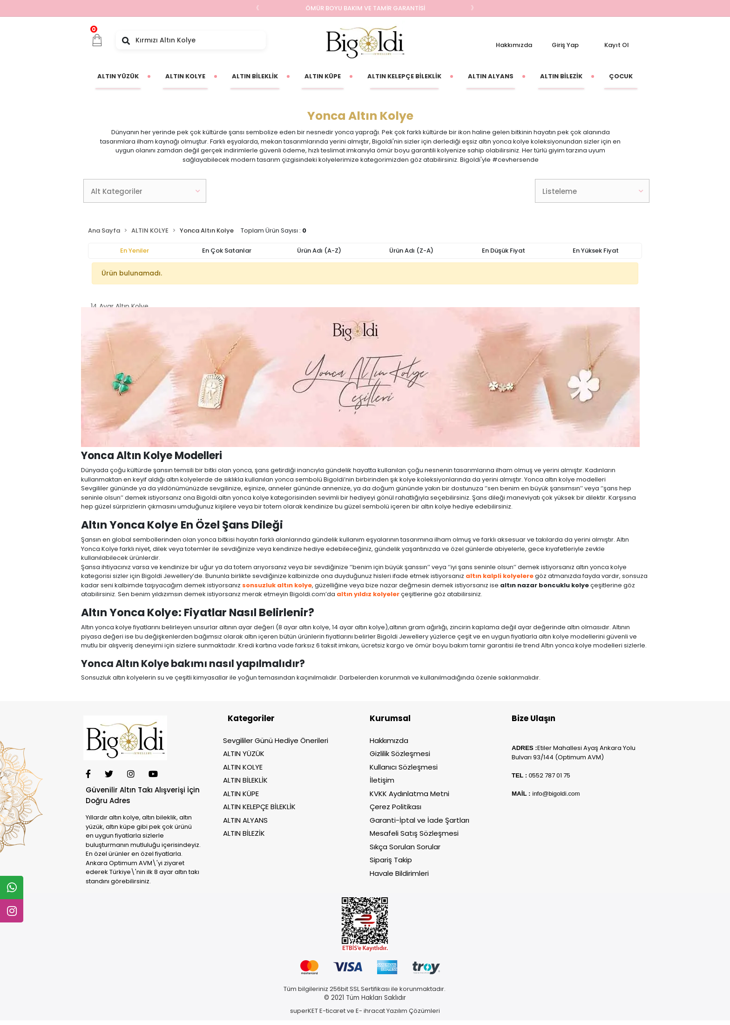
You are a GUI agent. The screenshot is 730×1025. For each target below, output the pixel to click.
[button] (97, 40)
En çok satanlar (226, 250)
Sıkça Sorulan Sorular (405, 847)
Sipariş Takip (391, 860)
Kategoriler (251, 718)
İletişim (382, 780)
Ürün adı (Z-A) (411, 250)
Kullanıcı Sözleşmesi (404, 767)
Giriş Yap (565, 45)
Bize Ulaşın (533, 718)
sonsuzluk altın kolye (277, 585)
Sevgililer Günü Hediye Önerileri (275, 740)
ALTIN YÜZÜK (243, 753)
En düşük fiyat (503, 250)
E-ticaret (332, 1010)
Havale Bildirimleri (399, 873)
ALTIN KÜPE (241, 793)
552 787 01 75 (551, 775)
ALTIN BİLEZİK (244, 833)
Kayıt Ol (616, 45)
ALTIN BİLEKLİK (245, 780)
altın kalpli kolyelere (500, 575)
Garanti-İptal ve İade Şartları (419, 820)
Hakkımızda (514, 45)
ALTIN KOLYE (243, 767)
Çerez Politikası (395, 807)
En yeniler (134, 250)
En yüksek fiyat (596, 250)
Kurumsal (390, 718)
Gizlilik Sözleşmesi (400, 753)
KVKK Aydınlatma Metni (409, 793)
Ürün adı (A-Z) (319, 250)
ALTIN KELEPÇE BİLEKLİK (259, 807)
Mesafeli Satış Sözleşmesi (414, 833)
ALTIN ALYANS (245, 820)
